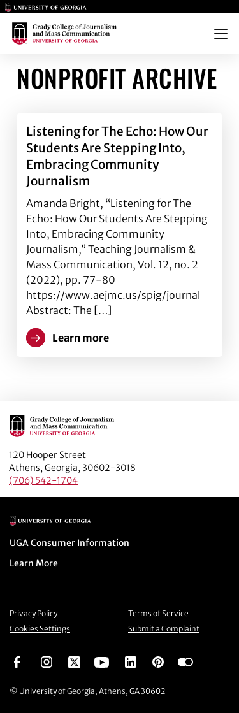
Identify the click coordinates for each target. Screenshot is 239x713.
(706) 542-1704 (43, 480)
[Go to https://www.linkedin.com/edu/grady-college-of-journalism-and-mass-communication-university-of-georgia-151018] (130, 661)
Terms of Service (158, 613)
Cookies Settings (40, 628)
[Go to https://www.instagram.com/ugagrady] (46, 661)
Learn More (34, 563)
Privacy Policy (33, 613)
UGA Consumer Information (69, 543)
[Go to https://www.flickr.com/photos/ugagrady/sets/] (185, 661)
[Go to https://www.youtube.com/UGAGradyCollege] (101, 661)
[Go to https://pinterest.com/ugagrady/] (158, 661)
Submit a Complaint (163, 628)
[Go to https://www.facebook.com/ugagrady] (17, 661)
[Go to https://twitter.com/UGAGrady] (74, 661)
